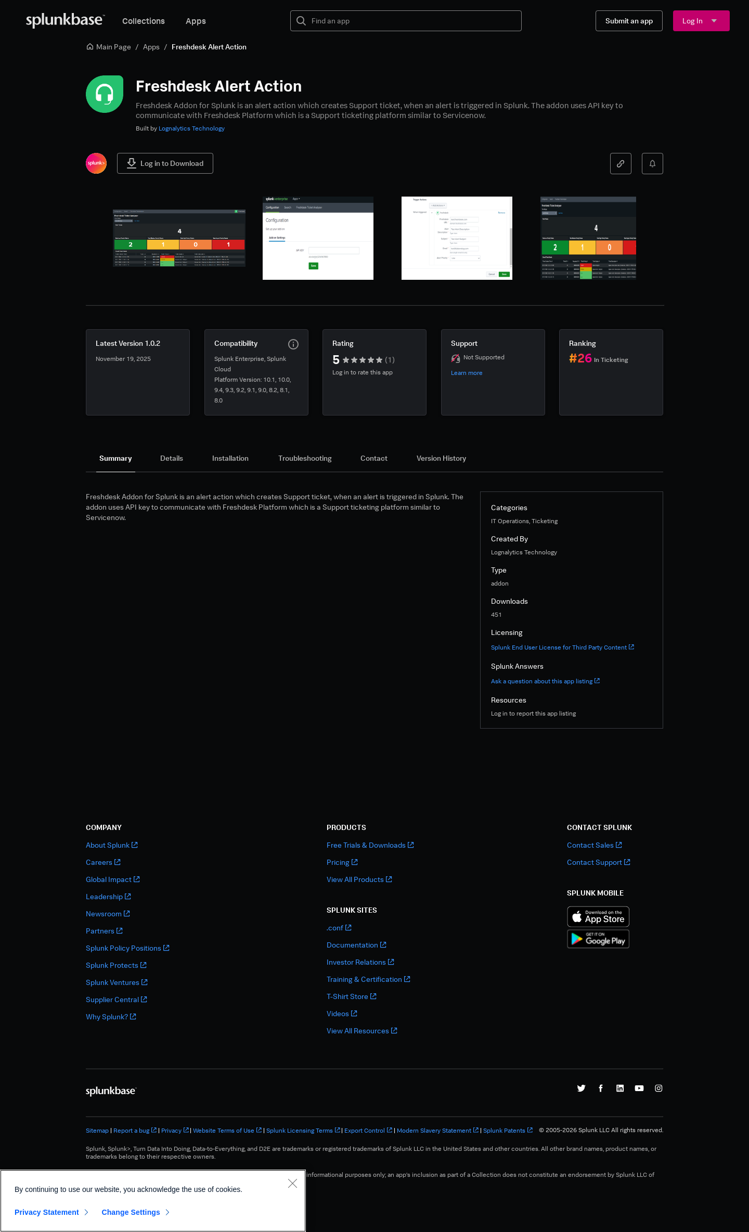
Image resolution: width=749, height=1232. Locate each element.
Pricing (342, 862)
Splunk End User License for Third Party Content (562, 647)
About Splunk (111, 844)
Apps (196, 21)
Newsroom (108, 913)
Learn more (467, 373)
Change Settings (130, 1212)
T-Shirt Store (351, 996)
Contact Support (598, 862)
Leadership (108, 896)
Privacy (175, 1130)
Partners (104, 930)
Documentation (356, 944)
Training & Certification (368, 979)
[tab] (116, 458)
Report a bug (135, 1130)
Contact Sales (594, 844)
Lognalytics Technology (192, 128)
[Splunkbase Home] (65, 20)
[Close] (292, 1183)
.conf (339, 927)
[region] (153, 1201)
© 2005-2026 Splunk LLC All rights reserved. (601, 1130)
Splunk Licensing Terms (303, 1130)
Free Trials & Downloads (370, 844)
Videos (342, 1013)
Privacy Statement (47, 1212)
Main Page (108, 46)
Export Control (368, 1130)
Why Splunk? (111, 1016)
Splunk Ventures (116, 982)
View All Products (359, 879)
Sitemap (97, 1130)
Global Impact (112, 879)
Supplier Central (116, 999)
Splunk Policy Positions (127, 947)
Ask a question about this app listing (545, 681)
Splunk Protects (116, 965)
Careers (103, 862)
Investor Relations (360, 961)
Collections (143, 21)
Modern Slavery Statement (438, 1130)
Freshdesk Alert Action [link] (209, 46)
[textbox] (413, 21)
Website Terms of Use (227, 1130)
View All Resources (362, 1030)
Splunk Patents (508, 1130)
